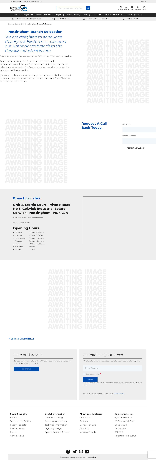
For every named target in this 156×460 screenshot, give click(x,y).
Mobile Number (129, 136)
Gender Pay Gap (88, 425)
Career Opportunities (56, 421)
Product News (17, 428)
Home (10, 24)
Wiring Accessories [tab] (92, 15)
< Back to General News (21, 339)
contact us (26, 369)
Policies (84, 421)
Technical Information (56, 425)
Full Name (126, 124)
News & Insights (18, 414)
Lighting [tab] (60, 15)
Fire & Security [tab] (73, 15)
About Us (84, 428)
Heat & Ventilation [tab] (44, 15)
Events (13, 432)
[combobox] (71, 8)
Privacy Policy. (119, 393)
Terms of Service (136, 383)
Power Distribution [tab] (113, 15)
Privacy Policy (123, 383)
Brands (13, 418)
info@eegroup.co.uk (35, 1)
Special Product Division (57, 432)
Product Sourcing (54, 418)
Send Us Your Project (20, 421)
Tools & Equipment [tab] (133, 15)
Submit (90, 379)
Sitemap (79, 457)
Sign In (143, 1)
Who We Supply (88, 432)
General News (19, 24)
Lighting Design (53, 428)
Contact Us (85, 418)
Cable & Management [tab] (23, 15)
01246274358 (17, 1)
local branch (62, 361)
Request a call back (135, 148)
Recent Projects (18, 425)
